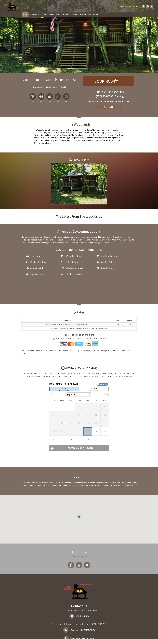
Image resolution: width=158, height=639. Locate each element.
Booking (83, 15)
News (58, 15)
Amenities (66, 15)
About (44, 15)
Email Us (108, 107)
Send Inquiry (79, 597)
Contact (136, 6)
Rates (75, 15)
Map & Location (93, 15)
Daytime (79, 611)
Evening (79, 620)
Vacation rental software (45, 636)
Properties (125, 6)
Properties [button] (34, 15)
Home (25, 15)
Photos (51, 15)
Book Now (106, 81)
